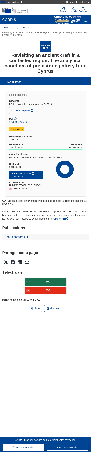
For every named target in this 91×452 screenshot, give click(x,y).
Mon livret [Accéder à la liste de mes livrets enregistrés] (53, 308)
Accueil (6, 28)
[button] (73, 10)
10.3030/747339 (16, 122)
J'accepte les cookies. (23, 447)
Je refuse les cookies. (67, 447)
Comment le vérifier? (78, 2)
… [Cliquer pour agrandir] (15, 28)
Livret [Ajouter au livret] (35, 308)
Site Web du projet (23, 110)
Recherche (83, 9)
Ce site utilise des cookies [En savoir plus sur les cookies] (29, 440)
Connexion (64, 9)
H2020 (23, 28)
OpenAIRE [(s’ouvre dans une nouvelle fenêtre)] (59, 218)
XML (47, 282)
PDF (48, 290)
